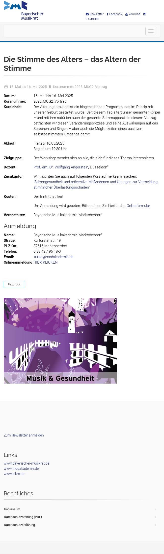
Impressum (12, 509)
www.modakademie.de (21, 469)
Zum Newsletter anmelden (24, 435)
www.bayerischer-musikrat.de (26, 463)
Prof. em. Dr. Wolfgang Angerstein (60, 167)
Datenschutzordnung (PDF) (23, 517)
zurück (14, 284)
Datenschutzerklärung (19, 525)
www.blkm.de (14, 474)
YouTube (132, 14)
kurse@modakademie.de (53, 257)
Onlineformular (138, 205)
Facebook (114, 14)
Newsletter (95, 14)
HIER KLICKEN (45, 262)
